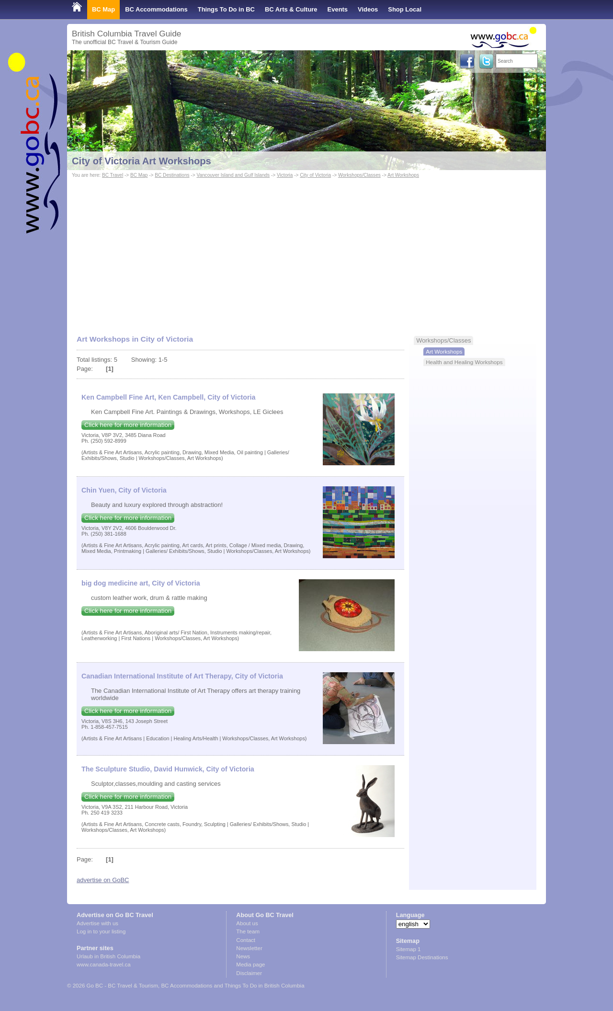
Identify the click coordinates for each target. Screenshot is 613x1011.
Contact (245, 940)
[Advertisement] (306, 252)
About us (247, 923)
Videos (368, 9)
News (243, 956)
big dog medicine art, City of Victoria (140, 583)
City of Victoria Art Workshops (141, 161)
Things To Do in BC (226, 9)
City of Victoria (315, 175)
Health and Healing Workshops (464, 362)
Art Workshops (403, 175)
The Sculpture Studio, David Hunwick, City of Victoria (167, 769)
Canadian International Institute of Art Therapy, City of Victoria (182, 676)
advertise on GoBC (103, 880)
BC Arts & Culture (291, 9)
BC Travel (112, 175)
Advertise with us (97, 923)
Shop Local (404, 9)
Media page (250, 964)
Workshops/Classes (359, 175)
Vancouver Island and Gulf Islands (233, 175)
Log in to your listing (101, 931)
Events (338, 9)
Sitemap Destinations (422, 957)
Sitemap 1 (408, 949)
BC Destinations (172, 175)
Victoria (285, 175)
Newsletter (249, 948)
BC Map (103, 9)
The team (248, 931)
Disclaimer (249, 973)
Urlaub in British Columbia (108, 956)
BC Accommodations (156, 9)
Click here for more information (127, 424)
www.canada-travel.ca (104, 964)
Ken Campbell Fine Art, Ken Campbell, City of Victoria (168, 397)
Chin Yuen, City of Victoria (124, 490)
